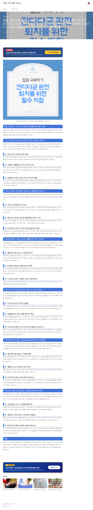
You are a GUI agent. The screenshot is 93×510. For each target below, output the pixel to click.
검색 (85, 3)
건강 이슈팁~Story (12, 3)
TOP (89, 504)
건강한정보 (14, 9)
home (4, 9)
